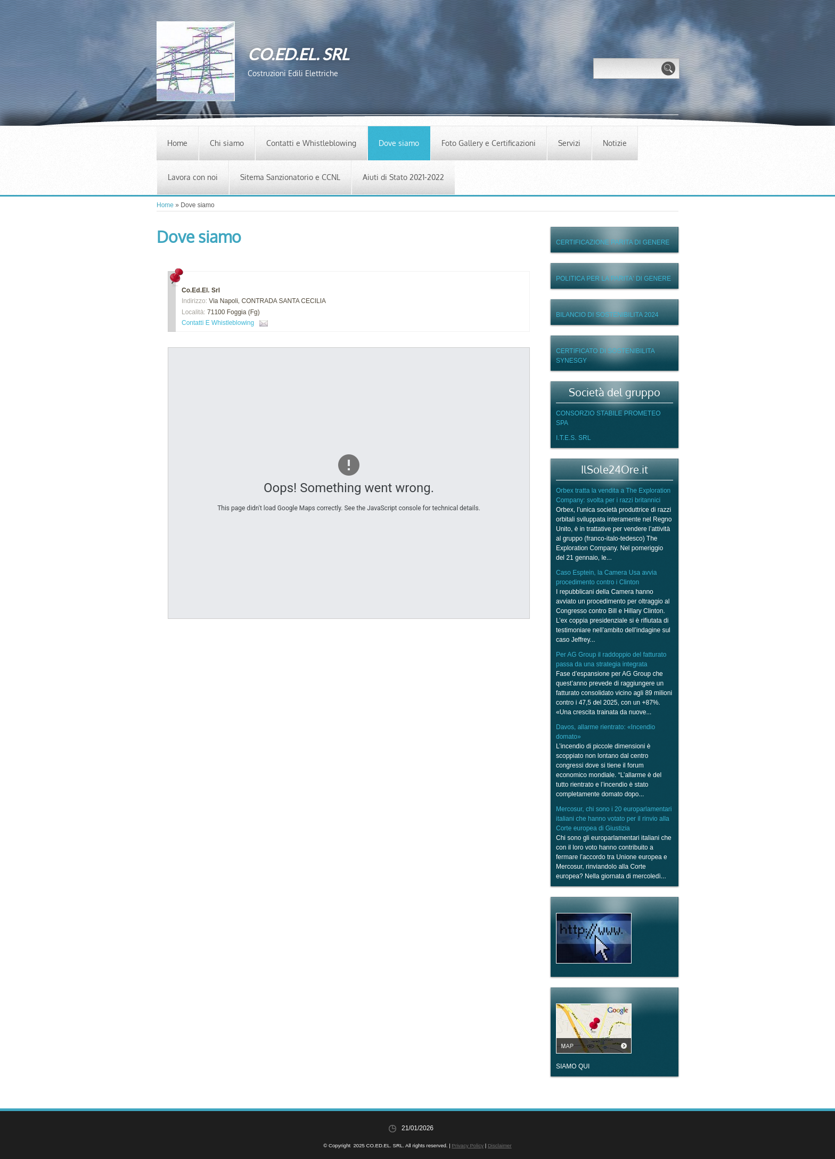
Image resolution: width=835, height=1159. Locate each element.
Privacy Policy (468, 1145)
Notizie (615, 143)
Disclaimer (500, 1145)
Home (177, 143)
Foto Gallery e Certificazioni (488, 143)
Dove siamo (399, 143)
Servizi (569, 143)
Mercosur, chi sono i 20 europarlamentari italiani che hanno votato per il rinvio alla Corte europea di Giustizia (614, 818)
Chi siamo (227, 143)
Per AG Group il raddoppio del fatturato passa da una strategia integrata (611, 659)
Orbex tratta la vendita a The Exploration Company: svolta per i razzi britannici (613, 495)
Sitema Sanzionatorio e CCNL (290, 177)
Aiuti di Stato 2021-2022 (403, 177)
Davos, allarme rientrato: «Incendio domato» (605, 731)
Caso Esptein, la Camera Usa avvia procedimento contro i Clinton (606, 577)
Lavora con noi (193, 177)
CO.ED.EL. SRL (298, 53)
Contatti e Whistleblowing (311, 143)
